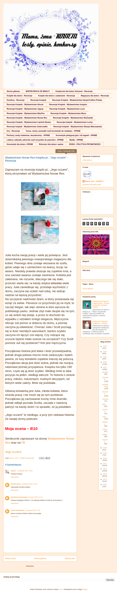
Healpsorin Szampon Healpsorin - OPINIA (100, 322)
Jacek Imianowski (17, 510)
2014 (105, 479)
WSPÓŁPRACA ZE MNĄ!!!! (38, 91)
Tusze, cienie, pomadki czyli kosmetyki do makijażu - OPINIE (53, 131)
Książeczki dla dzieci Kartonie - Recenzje (74, 91)
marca (104, 429)
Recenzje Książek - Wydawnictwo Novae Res (27, 118)
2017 (105, 464)
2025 (105, 346)
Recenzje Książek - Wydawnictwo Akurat (25, 104)
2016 (105, 469)
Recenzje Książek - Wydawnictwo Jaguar (25, 109)
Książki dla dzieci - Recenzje (19, 96)
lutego (104, 434)
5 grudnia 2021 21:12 (35, 497)
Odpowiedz (15, 477)
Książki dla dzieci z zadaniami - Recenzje (56, 96)
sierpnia (105, 399)
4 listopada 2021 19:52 (29, 484)
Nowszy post (10, 558)
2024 (105, 352)
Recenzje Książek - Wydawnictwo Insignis (68, 104)
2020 (105, 448)
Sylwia (13, 471)
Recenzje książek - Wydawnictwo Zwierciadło (27, 127)
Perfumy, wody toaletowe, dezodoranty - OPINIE (28, 135)
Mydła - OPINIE (76, 140)
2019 (105, 453)
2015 (105, 474)
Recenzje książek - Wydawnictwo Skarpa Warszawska (77, 127)
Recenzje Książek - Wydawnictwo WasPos (26, 113)
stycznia (105, 441)
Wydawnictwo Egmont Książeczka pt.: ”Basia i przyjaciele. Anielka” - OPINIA (101, 304)
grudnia (105, 372)
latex (61, 589)
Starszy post (70, 558)
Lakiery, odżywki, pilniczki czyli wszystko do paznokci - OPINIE (35, 140)
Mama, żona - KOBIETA (94, 181)
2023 (105, 357)
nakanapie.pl (87, 160)
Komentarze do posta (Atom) (44, 566)
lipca (104, 404)
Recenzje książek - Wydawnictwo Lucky (75, 122)
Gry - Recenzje (13, 131)
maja (104, 417)
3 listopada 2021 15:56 (25, 471)
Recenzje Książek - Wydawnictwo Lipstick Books (29, 122)
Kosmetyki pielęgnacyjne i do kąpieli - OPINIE (76, 135)
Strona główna (13, 91)
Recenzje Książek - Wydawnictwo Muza (68, 113)
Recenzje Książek (38, 100)
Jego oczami (13, 451)
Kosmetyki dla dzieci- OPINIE (20, 144)
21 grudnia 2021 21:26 (32, 510)
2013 (105, 484)
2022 (105, 362)
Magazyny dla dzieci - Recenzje (95, 96)
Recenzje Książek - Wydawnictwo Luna (67, 109)
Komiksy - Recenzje (16, 100)
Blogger (84, 589)
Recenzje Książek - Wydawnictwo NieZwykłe (73, 118)
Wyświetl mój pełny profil (92, 184)
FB (23, 442)
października (105, 386)
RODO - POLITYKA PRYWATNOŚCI (85, 144)
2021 (105, 367)
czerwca (105, 410)
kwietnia (105, 423)
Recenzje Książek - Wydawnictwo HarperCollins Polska (77, 100)
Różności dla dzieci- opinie (51, 144)
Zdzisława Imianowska (19, 497)
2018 (105, 458)
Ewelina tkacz (16, 484)
